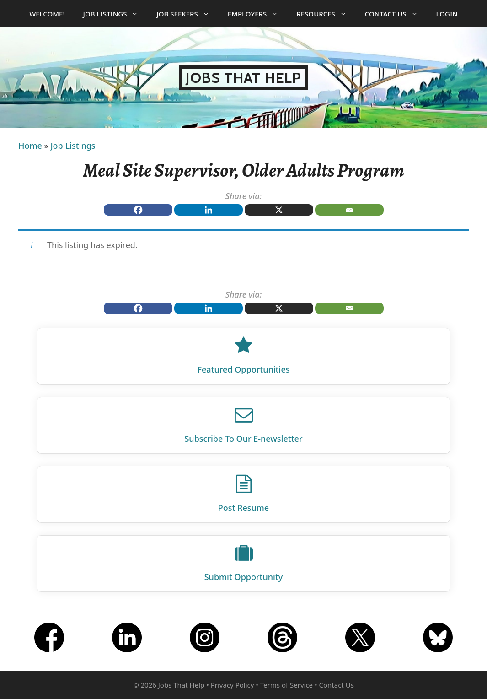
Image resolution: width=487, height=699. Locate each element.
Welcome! (46, 13)
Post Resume (243, 507)
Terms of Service (286, 684)
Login (447, 13)
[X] (279, 210)
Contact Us (396, 13)
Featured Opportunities (244, 369)
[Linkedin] (208, 210)
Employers (257, 13)
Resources (326, 13)
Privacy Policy (232, 684)
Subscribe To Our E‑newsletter (243, 438)
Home (30, 145)
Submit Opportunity (243, 576)
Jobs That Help (243, 78)
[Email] (349, 210)
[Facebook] (138, 210)
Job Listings (115, 13)
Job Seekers (187, 13)
